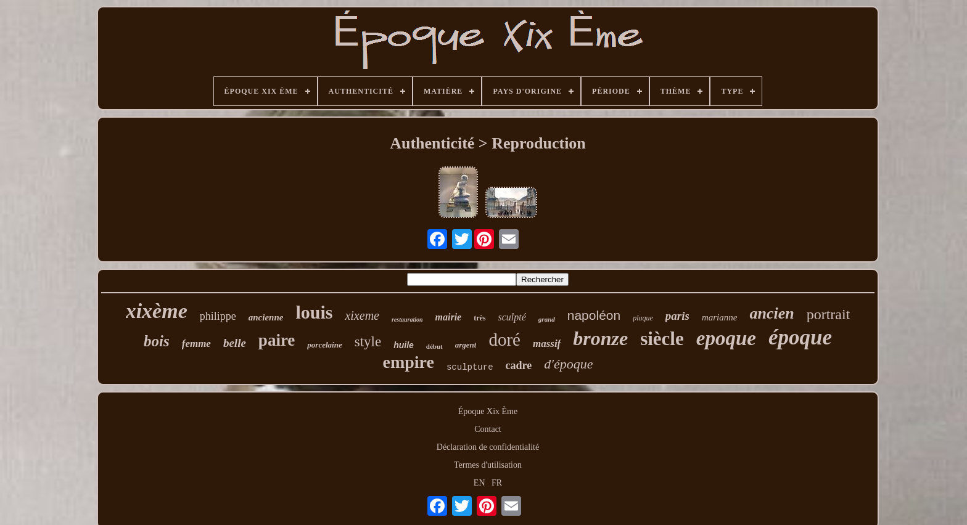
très (479, 318)
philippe (218, 316)
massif (547, 343)
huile (403, 345)
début (434, 346)
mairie (448, 317)
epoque (726, 338)
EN (479, 482)
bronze (600, 338)
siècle (662, 338)
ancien (771, 313)
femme (196, 343)
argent (466, 344)
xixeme (362, 315)
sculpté (512, 317)
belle (234, 342)
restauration (407, 319)
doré (504, 339)
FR (497, 482)
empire (408, 362)
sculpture (469, 367)
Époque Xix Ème (487, 411)
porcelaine (324, 344)
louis (313, 312)
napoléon (593, 315)
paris (677, 315)
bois (157, 341)
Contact (487, 429)
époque (800, 337)
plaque (643, 318)
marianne (720, 317)
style (368, 341)
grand (546, 319)
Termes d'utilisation (488, 465)
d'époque (568, 364)
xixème (156, 310)
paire (276, 340)
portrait (828, 314)
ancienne (266, 317)
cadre (519, 365)
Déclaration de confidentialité (488, 447)
